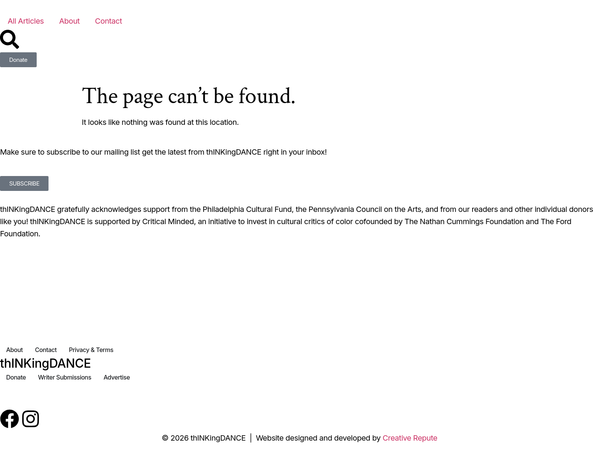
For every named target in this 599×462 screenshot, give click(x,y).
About (69, 21)
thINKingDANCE (45, 363)
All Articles (26, 21)
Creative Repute (409, 438)
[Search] (9, 39)
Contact (108, 21)
